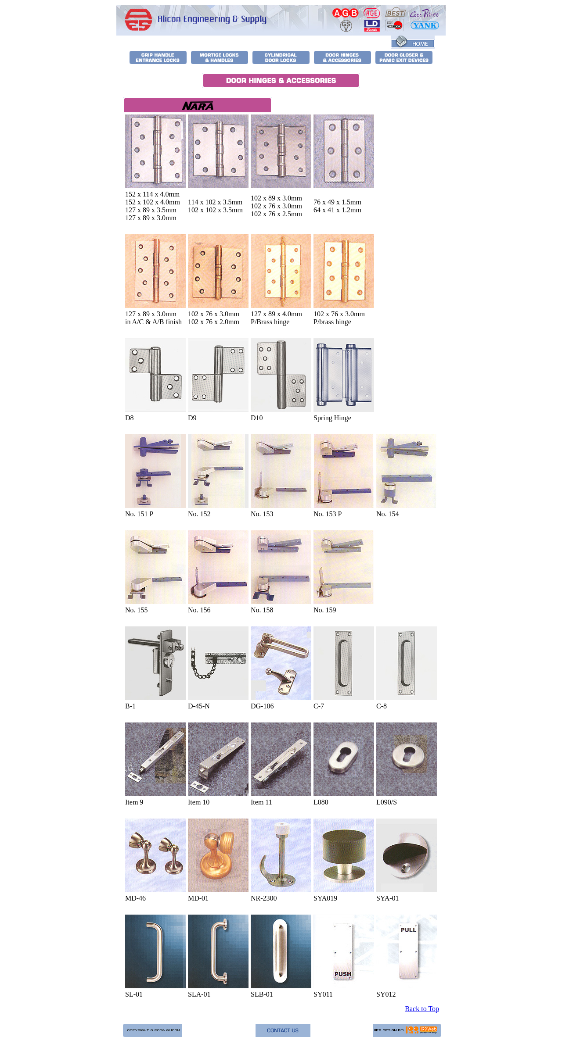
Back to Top (422, 1008)
